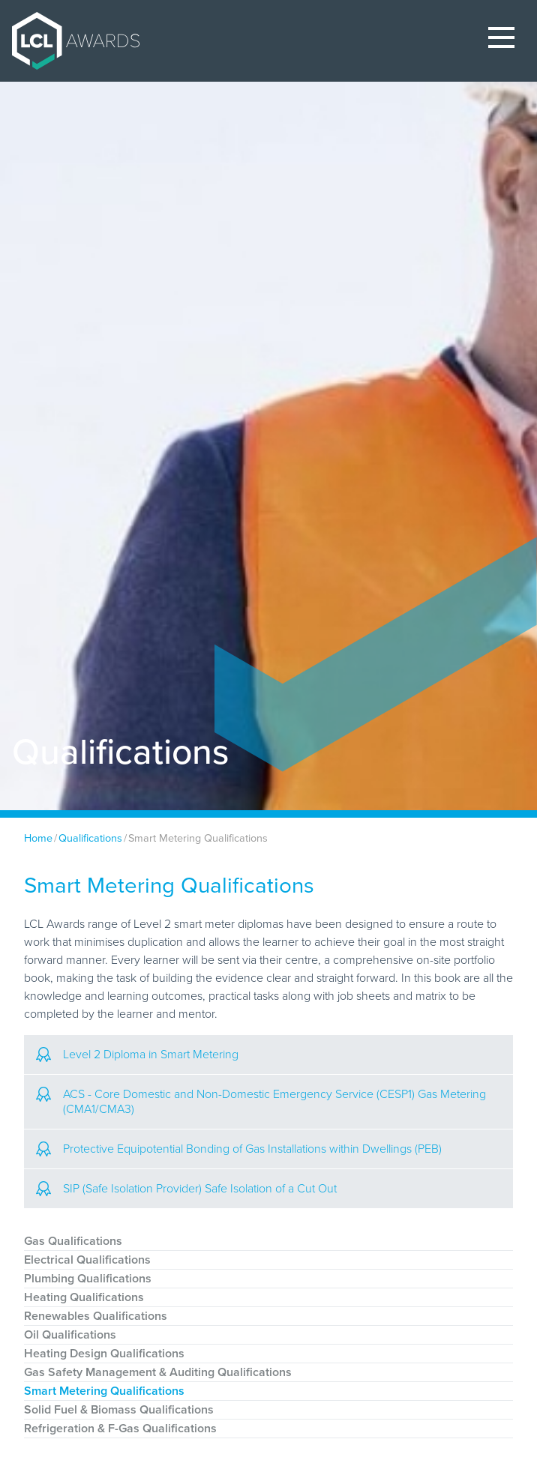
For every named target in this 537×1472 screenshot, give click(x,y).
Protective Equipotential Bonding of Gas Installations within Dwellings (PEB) (239, 1148)
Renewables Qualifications (95, 1316)
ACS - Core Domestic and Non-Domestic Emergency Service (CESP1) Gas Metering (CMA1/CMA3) (261, 1102)
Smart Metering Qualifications (104, 1391)
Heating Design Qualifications (104, 1353)
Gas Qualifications (73, 1241)
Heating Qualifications (84, 1297)
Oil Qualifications (70, 1334)
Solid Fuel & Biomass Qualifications (119, 1409)
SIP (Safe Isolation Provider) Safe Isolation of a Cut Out (186, 1188)
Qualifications (90, 838)
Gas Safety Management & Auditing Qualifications (158, 1372)
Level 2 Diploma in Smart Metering (137, 1054)
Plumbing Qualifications (88, 1278)
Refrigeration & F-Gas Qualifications (120, 1428)
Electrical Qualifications (87, 1259)
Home (38, 838)
